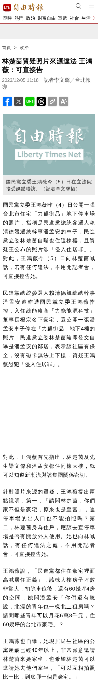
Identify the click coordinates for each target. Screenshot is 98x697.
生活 (86, 18)
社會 (74, 18)
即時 (7, 18)
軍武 (62, 18)
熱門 (19, 18)
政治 (30, 18)
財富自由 (46, 18)
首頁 (6, 47)
